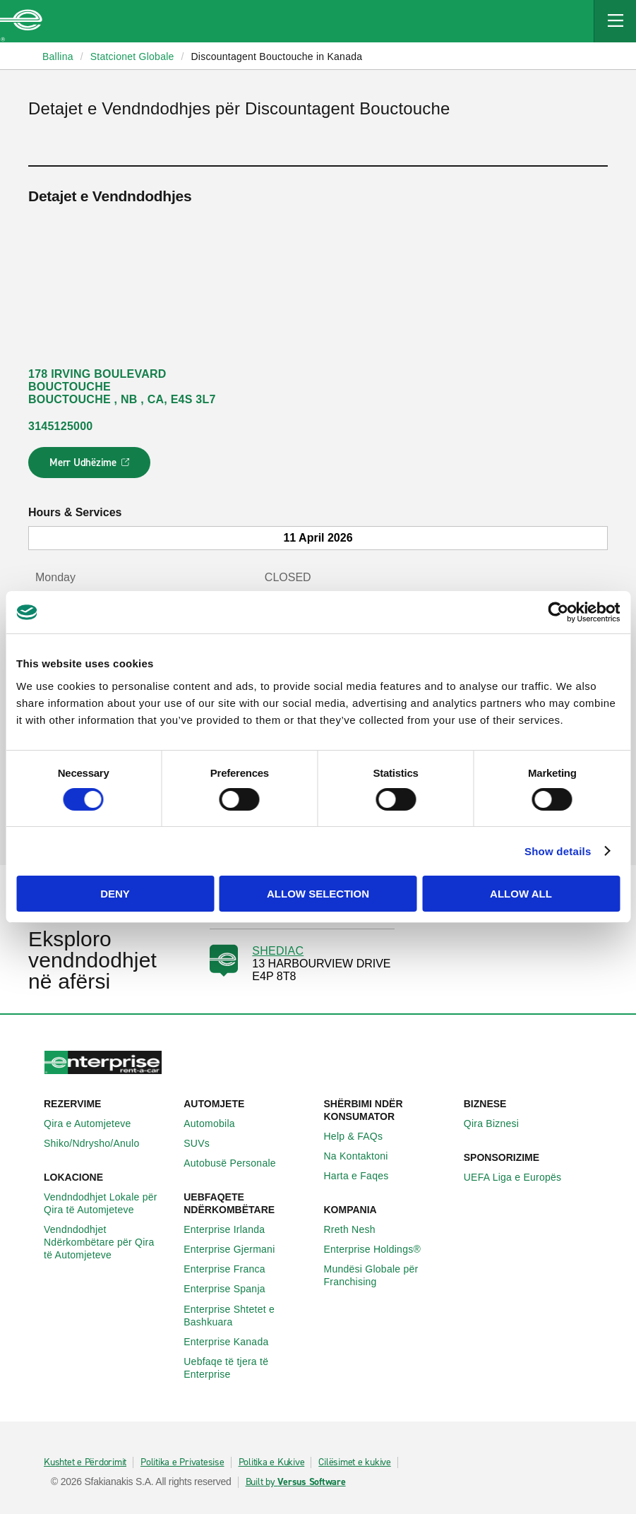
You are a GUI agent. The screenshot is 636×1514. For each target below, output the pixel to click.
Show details (558, 851)
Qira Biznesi (499, 1123)
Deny (115, 894)
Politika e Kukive (272, 1462)
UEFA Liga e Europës (520, 1177)
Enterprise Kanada (234, 1341)
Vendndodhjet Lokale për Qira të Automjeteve (108, 1203)
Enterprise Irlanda (232, 1229)
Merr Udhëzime (90, 466)
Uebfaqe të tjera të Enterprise (248, 1368)
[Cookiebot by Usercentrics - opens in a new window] (558, 612)
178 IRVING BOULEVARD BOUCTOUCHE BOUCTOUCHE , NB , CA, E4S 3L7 (122, 386)
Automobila (217, 1123)
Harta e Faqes (364, 1175)
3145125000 (60, 426)
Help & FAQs (361, 1136)
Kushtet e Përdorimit (85, 1462)
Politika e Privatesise (182, 1462)
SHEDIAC (278, 951)
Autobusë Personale (238, 1163)
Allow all (521, 894)
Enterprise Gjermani (237, 1249)
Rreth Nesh (357, 1229)
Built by (296, 1482)
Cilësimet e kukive (354, 1462)
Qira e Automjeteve (95, 1123)
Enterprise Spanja (232, 1288)
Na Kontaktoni (364, 1156)
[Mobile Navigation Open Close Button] (615, 21)
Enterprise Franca (232, 1269)
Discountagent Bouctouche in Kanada (276, 56)
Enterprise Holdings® (380, 1249)
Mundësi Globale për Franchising (388, 1275)
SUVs (204, 1143)
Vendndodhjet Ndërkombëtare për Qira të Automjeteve (108, 1242)
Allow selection (318, 894)
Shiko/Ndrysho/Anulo (99, 1143)
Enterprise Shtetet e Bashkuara (248, 1316)
